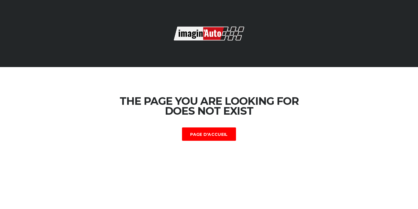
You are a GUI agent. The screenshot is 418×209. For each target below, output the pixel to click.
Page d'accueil (209, 134)
